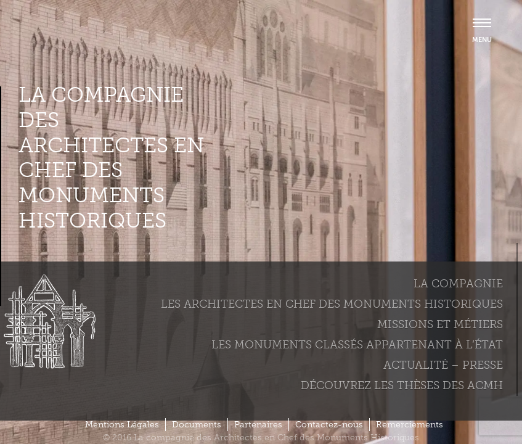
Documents (196, 424)
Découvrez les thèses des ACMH (402, 385)
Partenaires (258, 424)
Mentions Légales (122, 424)
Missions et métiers (440, 324)
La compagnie (458, 283)
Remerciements (409, 424)
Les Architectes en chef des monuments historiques (332, 304)
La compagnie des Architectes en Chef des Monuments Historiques (111, 158)
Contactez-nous (329, 424)
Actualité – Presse (443, 365)
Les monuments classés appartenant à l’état (357, 345)
